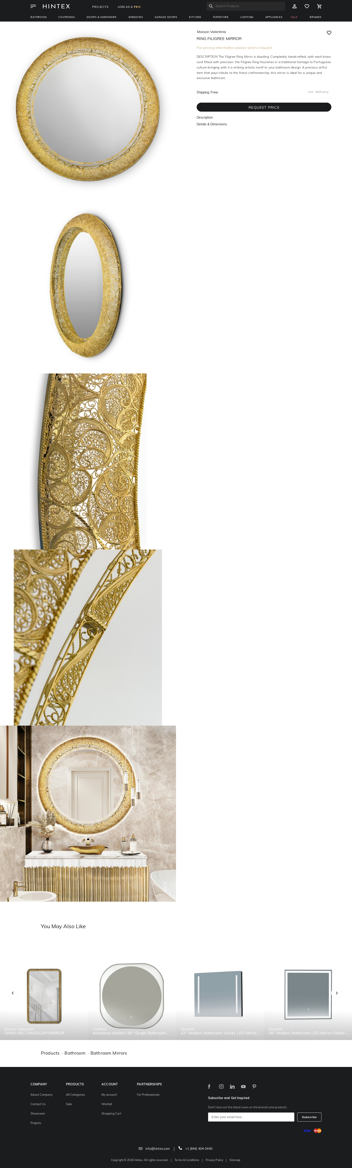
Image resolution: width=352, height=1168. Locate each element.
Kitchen (195, 17)
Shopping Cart (111, 1113)
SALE (294, 17)
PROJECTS (100, 7)
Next (345, 998)
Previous (18, 998)
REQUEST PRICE (264, 108)
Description (205, 117)
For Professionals (148, 1094)
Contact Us (38, 1104)
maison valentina (211, 32)
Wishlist (106, 1104)
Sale (69, 1104)
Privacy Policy (214, 1160)
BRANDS (315, 17)
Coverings (66, 17)
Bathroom (39, 17)
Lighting (246, 17)
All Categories (75, 1094)
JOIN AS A (129, 7)
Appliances (274, 17)
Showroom (38, 1113)
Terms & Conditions (186, 1160)
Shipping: (203, 92)
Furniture (221, 17)
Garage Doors (166, 17)
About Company (42, 1094)
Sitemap (234, 1160)
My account (109, 1094)
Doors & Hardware (102, 17)
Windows (135, 17)
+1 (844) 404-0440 (195, 1149)
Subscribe (309, 1117)
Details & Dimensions (212, 124)
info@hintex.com (154, 1149)
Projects (36, 1123)
